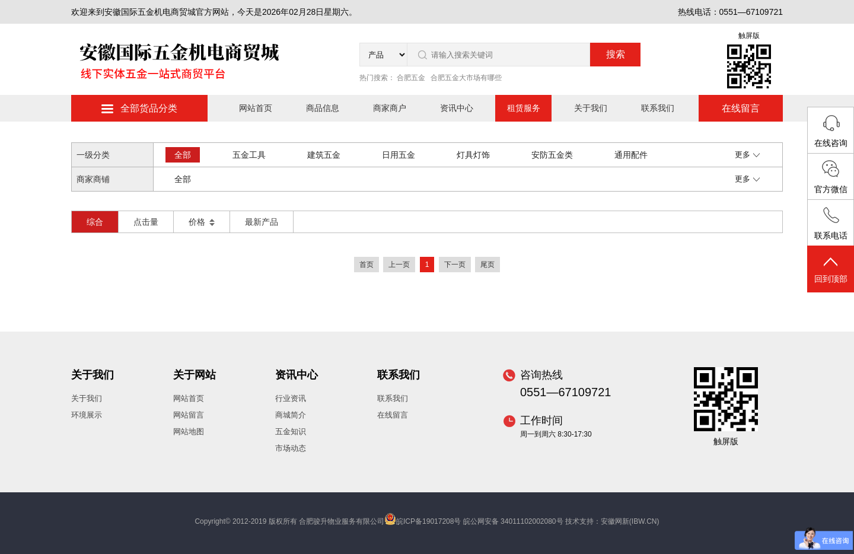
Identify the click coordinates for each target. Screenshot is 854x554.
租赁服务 (523, 108)
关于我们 (590, 108)
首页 (366, 264)
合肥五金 (411, 78)
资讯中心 (456, 108)
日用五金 (398, 155)
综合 (95, 222)
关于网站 (194, 375)
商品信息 (322, 108)
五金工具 (249, 155)
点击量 (145, 222)
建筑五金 (323, 155)
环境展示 (86, 414)
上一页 (399, 264)
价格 (202, 222)
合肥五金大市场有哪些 (466, 78)
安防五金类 (552, 155)
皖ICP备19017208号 (428, 521)
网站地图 (188, 431)
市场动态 (290, 448)
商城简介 (290, 414)
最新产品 (261, 222)
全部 (182, 155)
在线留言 (741, 108)
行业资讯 (290, 398)
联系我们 (657, 108)
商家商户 (389, 108)
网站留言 (188, 414)
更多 (747, 154)
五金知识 (290, 431)
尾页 (487, 264)
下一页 (455, 264)
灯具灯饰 (473, 155)
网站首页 (255, 108)
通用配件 (631, 155)
